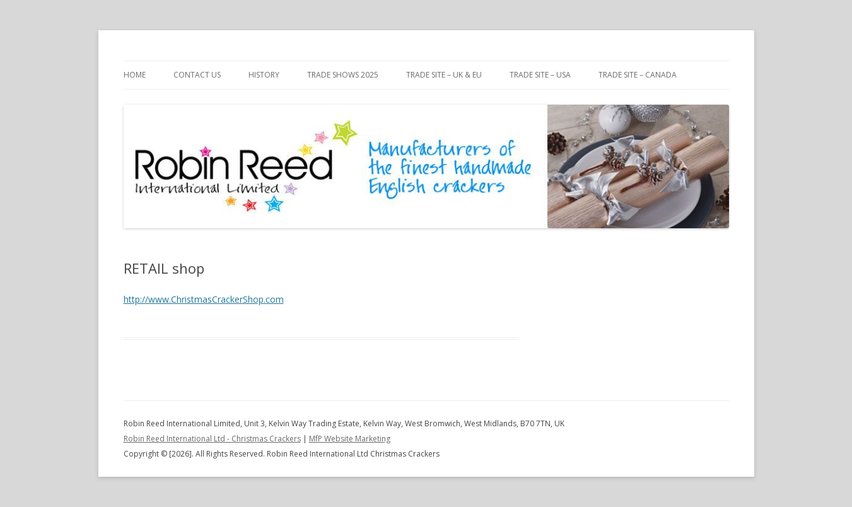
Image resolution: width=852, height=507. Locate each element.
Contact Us (197, 74)
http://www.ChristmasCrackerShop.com (204, 299)
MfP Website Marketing (349, 438)
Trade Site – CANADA (637, 74)
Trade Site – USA (540, 74)
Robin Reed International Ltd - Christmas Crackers (212, 438)
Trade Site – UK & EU (444, 74)
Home (135, 74)
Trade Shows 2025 (342, 74)
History (263, 74)
